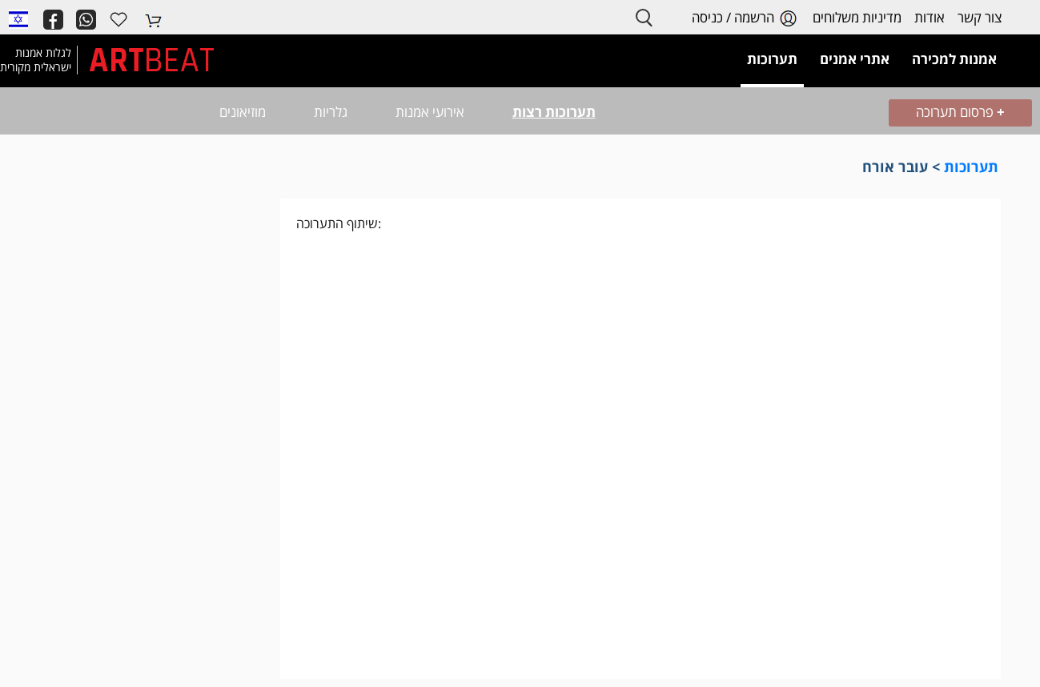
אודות (929, 17)
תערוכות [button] (772, 59)
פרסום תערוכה (960, 111)
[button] (18, 18)
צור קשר (980, 17)
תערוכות (971, 166)
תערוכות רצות (554, 111)
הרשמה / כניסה (746, 18)
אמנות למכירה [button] (954, 59)
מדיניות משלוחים (857, 17)
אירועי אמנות (430, 111)
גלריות (330, 111)
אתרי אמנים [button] (854, 59)
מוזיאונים (242, 111)
